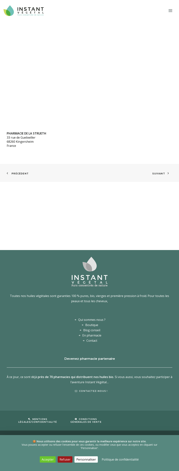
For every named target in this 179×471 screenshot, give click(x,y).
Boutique (91, 325)
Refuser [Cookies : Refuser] (65, 459)
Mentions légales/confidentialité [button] (37, 420)
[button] (170, 10)
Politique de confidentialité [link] (120, 459)
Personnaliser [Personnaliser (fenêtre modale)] (86, 459)
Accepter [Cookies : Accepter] (48, 459)
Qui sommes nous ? (91, 320)
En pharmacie (91, 335)
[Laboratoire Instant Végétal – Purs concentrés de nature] (23, 10)
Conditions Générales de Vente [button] (86, 420)
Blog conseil (91, 330)
